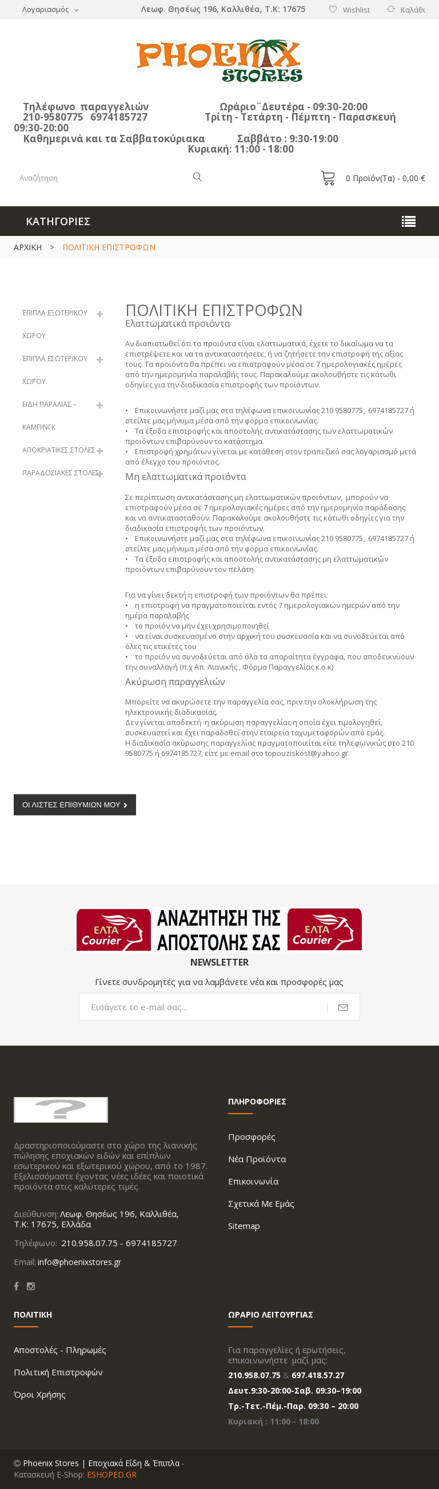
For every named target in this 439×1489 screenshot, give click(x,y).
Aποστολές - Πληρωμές (60, 1349)
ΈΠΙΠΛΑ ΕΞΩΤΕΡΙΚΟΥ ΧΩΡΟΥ (54, 324)
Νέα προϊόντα (257, 1158)
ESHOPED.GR (112, 1474)
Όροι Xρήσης (40, 1394)
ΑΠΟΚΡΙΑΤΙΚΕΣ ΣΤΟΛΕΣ (58, 450)
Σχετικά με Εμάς (261, 1203)
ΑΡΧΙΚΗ (28, 247)
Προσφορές (252, 1136)
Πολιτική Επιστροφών (58, 1372)
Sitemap (244, 1225)
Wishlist (356, 10)
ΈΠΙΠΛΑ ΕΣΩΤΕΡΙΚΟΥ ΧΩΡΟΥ (54, 370)
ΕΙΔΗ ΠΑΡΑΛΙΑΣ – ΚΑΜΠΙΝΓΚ (49, 415)
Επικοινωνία (253, 1181)
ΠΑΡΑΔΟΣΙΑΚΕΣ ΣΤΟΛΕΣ (60, 473)
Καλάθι (413, 10)
